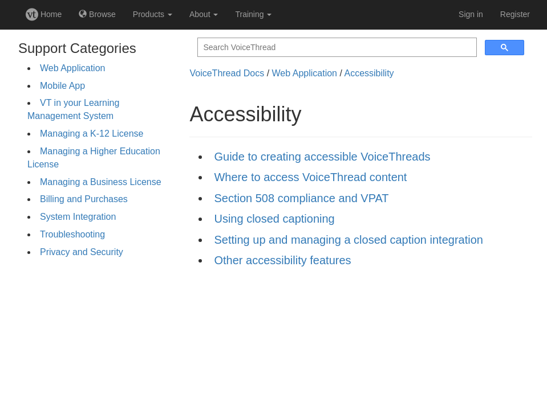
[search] (336, 47)
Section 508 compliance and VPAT (301, 198)
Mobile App (62, 86)
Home (44, 14)
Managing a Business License (100, 182)
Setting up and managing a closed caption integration (348, 239)
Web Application (72, 68)
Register (515, 14)
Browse (97, 14)
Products (152, 14)
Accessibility (369, 73)
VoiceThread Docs (226, 73)
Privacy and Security (81, 252)
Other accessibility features (282, 260)
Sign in (471, 14)
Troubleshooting (72, 234)
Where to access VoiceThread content (310, 177)
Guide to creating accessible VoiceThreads (322, 156)
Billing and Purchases (84, 199)
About (203, 14)
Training (253, 14)
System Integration (78, 217)
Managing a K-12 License (91, 133)
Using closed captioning (274, 218)
